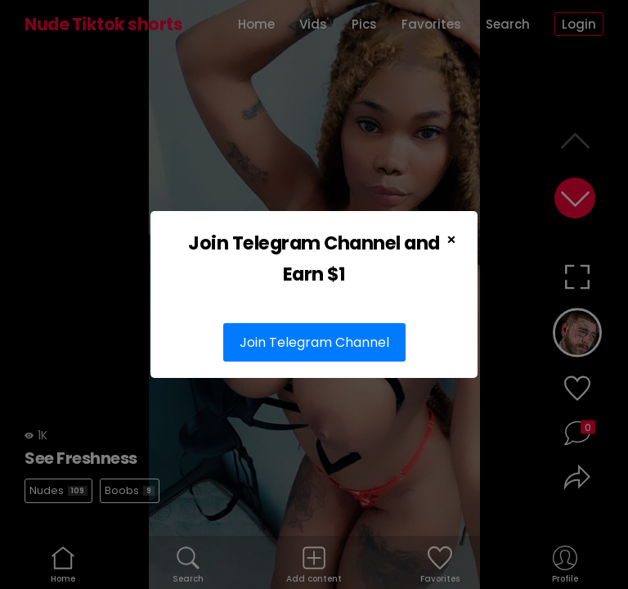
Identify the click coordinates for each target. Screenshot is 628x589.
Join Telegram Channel (314, 342)
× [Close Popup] (451, 239)
